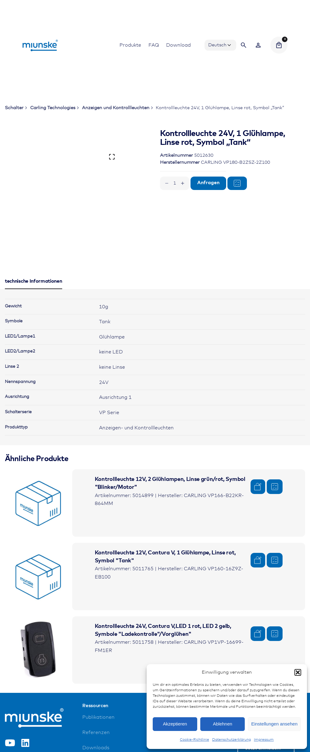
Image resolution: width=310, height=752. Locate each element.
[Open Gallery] (111, 156)
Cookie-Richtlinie (194, 740)
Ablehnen (222, 723)
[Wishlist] (258, 45)
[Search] (243, 45)
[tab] (33, 288)
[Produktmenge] (174, 183)
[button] (298, 672)
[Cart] (278, 45)
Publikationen (98, 717)
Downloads (95, 748)
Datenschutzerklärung (231, 740)
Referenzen (96, 732)
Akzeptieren (175, 723)
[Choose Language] (220, 45)
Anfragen (208, 183)
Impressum (264, 740)
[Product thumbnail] (38, 503)
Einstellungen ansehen (274, 723)
